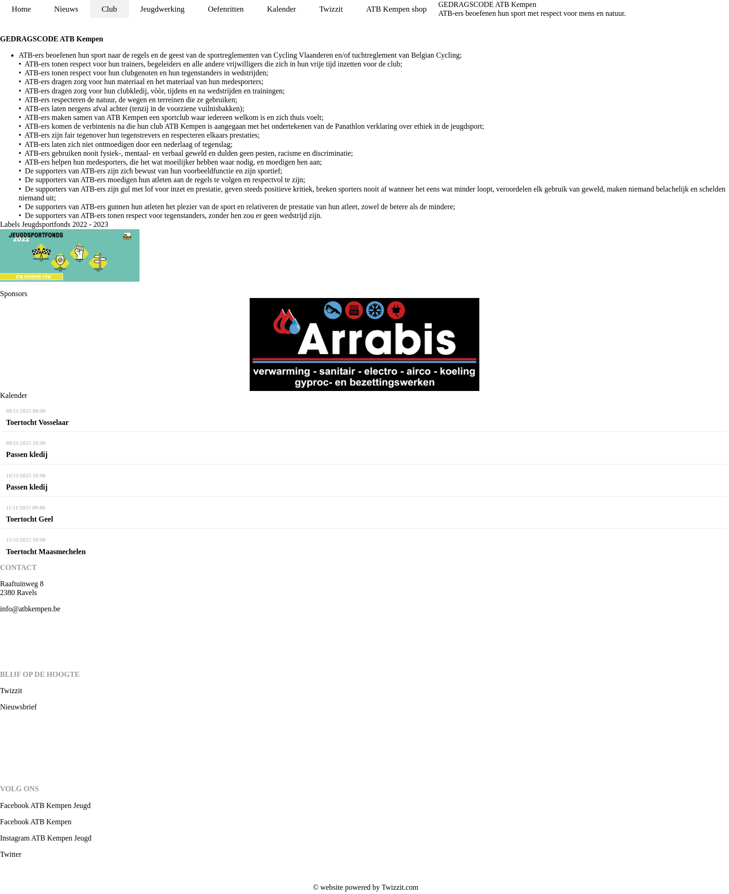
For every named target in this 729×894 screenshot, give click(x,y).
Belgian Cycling (435, 55)
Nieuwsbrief (18, 707)
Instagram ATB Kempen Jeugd (46, 838)
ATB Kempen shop (396, 9)
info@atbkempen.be (30, 609)
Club (109, 9)
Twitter (10, 854)
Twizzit (331, 9)
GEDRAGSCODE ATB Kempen (487, 4)
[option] (364, 344)
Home (21, 9)
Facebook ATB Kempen (36, 822)
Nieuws (66, 9)
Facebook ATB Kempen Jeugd (45, 805)
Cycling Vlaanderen (303, 55)
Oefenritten (226, 9)
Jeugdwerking (162, 9)
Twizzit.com (400, 887)
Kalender (281, 9)
